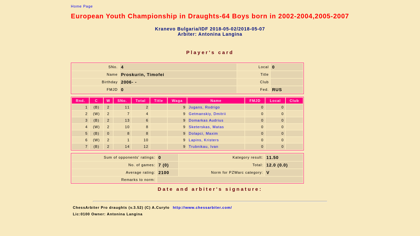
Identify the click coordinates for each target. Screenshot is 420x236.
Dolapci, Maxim (203, 133)
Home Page (82, 6)
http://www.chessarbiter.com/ (202, 207)
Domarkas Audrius (206, 120)
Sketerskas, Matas (206, 127)
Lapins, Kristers (204, 140)
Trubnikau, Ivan (203, 146)
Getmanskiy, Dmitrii (207, 114)
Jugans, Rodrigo (204, 107)
